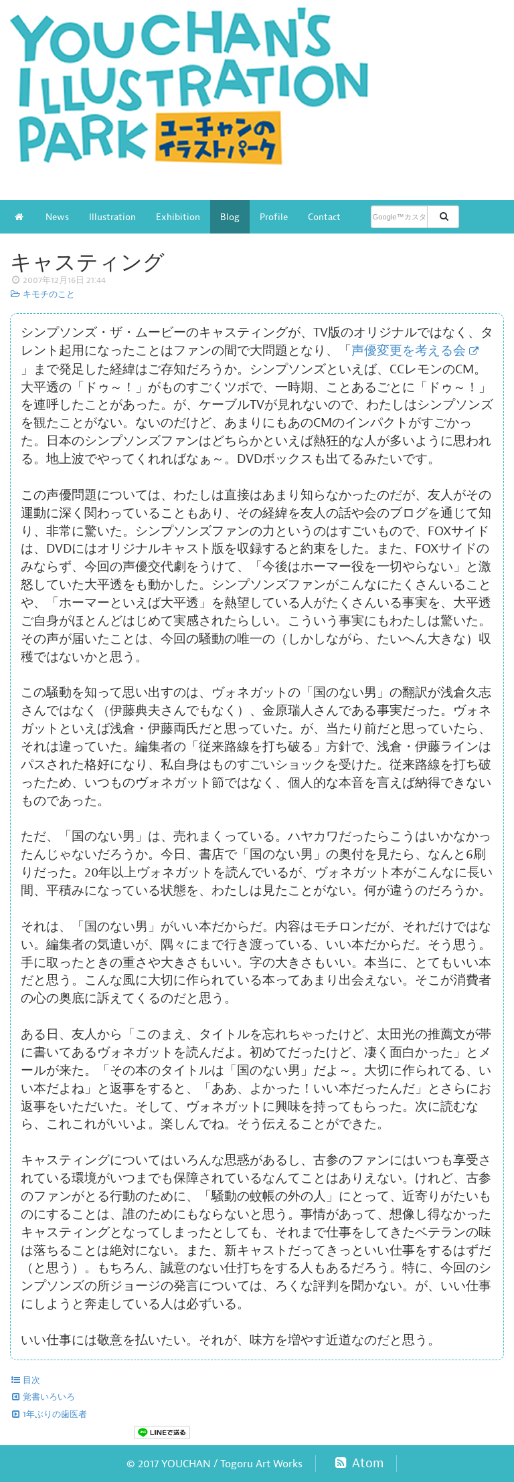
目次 (25, 1380)
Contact (324, 217)
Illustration (112, 217)
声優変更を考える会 (408, 351)
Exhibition (178, 217)
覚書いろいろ (42, 1397)
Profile (274, 217)
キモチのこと (42, 294)
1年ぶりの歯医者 (48, 1414)
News (57, 217)
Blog (230, 217)
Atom (357, 1463)
